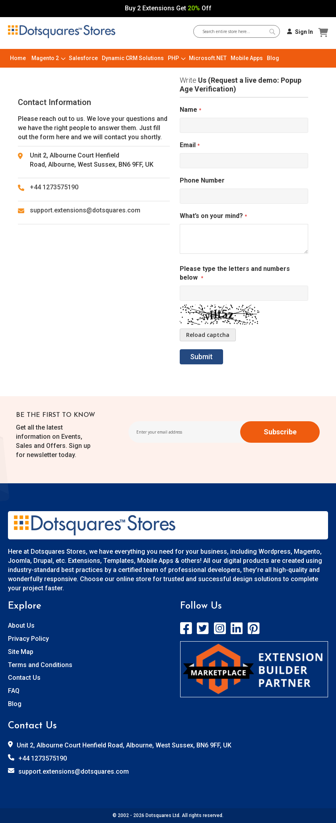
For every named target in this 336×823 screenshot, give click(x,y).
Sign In (304, 32)
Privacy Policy (28, 638)
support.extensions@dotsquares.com (85, 210)
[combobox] (240, 31)
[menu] (168, 58)
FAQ (13, 691)
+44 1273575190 (54, 187)
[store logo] (61, 32)
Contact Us (24, 677)
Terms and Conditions (40, 665)
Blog (14, 704)
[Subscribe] (280, 432)
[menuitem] (18, 58)
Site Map (20, 652)
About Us (21, 625)
